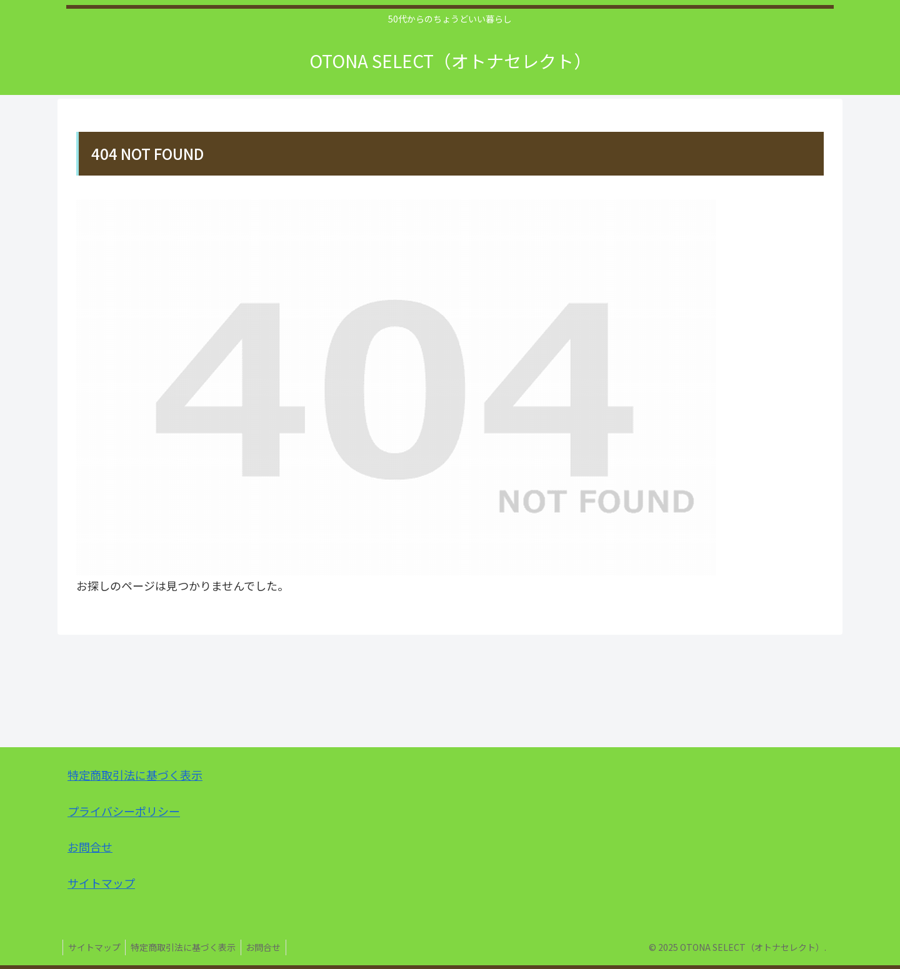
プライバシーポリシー (124, 811)
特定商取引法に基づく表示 (135, 775)
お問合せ (90, 846)
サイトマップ (101, 883)
